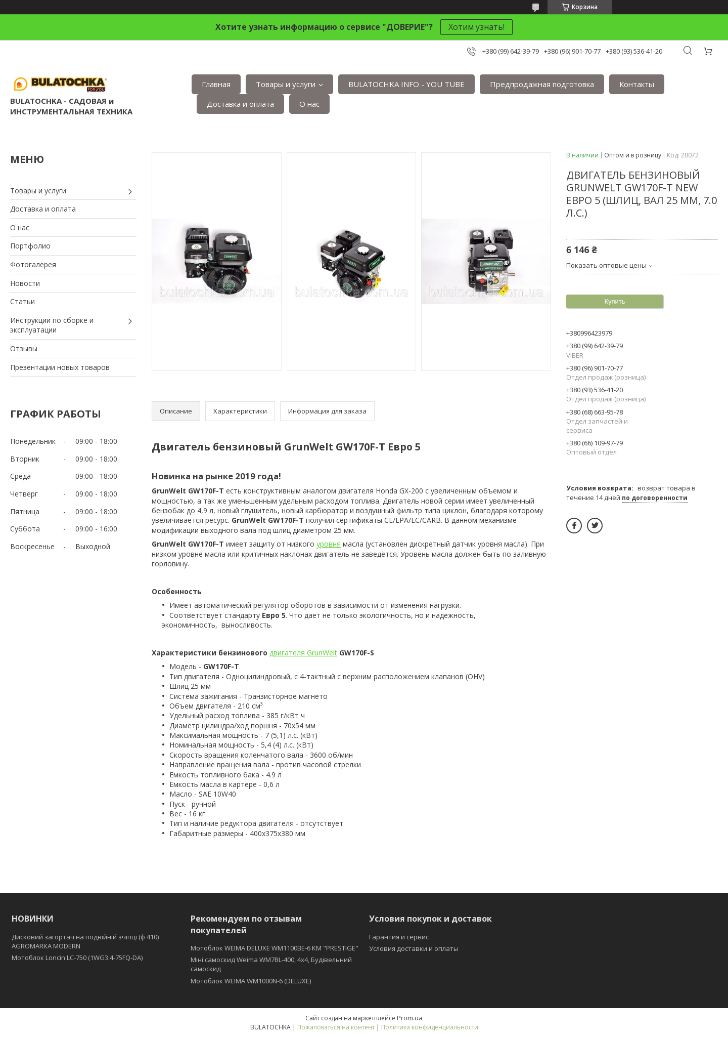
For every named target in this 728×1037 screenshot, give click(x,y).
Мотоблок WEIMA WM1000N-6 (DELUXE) (251, 980)
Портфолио (30, 246)
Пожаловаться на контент (336, 1027)
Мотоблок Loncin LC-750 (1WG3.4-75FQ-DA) (77, 957)
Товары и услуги (285, 84)
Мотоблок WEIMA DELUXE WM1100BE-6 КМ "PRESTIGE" (274, 947)
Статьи (22, 301)
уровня (328, 544)
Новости (25, 283)
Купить (614, 301)
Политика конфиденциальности (429, 1027)
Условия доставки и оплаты (414, 948)
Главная (216, 84)
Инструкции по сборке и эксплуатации (52, 325)
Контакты (636, 84)
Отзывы (23, 348)
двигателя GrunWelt (303, 652)
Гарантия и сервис (399, 936)
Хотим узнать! (476, 26)
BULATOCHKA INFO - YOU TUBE (406, 84)
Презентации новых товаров (60, 367)
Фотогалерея (33, 264)
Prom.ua (410, 1017)
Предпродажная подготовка (542, 84)
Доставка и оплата (240, 104)
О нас (309, 104)
